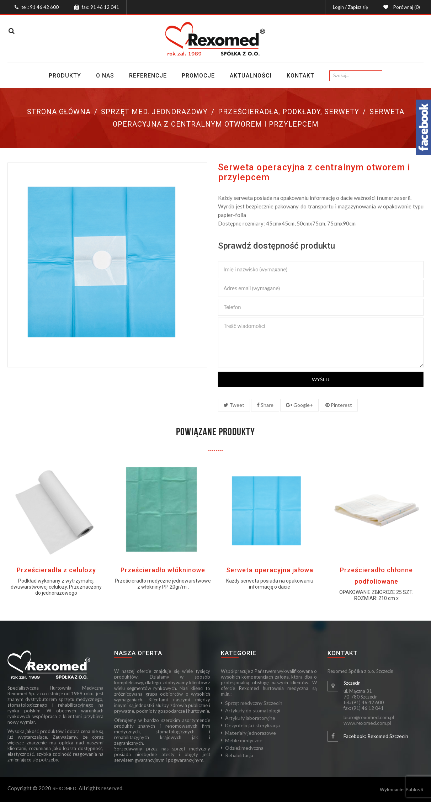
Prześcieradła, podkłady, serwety (288, 111)
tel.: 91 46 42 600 (40, 7)
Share (265, 405)
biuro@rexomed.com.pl (369, 717)
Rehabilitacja (239, 755)
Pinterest (338, 405)
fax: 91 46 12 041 (100, 7)
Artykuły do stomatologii (252, 710)
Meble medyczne (243, 740)
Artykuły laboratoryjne (250, 718)
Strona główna (59, 111)
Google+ (299, 405)
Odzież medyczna (244, 748)
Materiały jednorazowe (250, 733)
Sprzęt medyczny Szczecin (253, 703)
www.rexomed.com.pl (367, 723)
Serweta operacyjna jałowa (269, 570)
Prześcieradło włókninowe (163, 570)
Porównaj (405, 7)
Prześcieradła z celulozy (56, 570)
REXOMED (64, 788)
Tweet (234, 405)
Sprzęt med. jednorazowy (154, 111)
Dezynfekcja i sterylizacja (252, 725)
